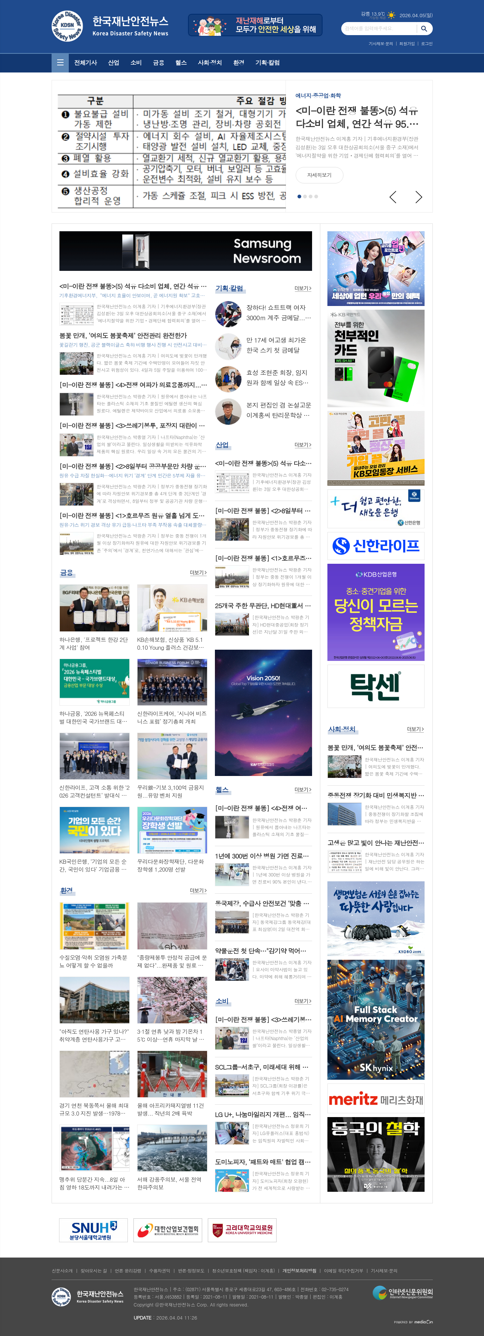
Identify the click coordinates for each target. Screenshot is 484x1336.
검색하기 (425, 28)
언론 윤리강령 (128, 1270)
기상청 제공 (377, 17)
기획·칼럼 (268, 62)
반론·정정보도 (191, 1270)
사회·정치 (210, 62)
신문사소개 (62, 1270)
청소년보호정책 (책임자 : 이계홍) (243, 1270)
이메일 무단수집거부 (343, 1270)
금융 (158, 62)
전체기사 (85, 62)
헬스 (180, 62)
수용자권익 (159, 1270)
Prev (393, 197)
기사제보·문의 (381, 43)
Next (419, 197)
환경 (238, 62)
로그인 (426, 43)
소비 (136, 62)
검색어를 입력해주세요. (369, 28)
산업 (113, 62)
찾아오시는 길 (93, 1270)
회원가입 (406, 43)
